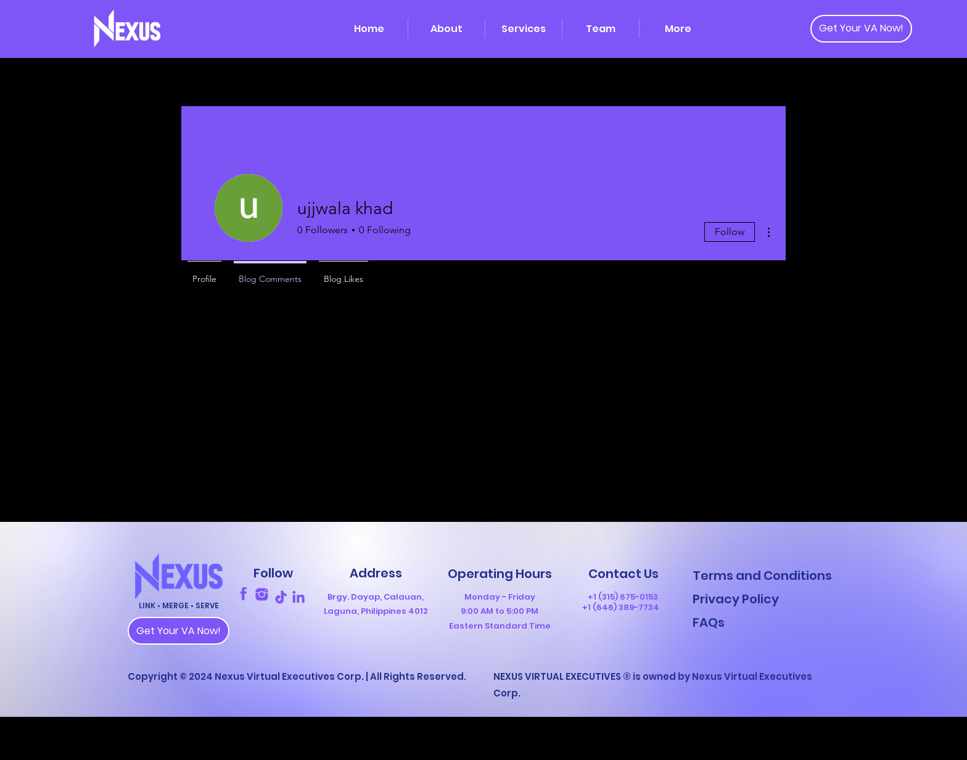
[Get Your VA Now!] (861, 29)
